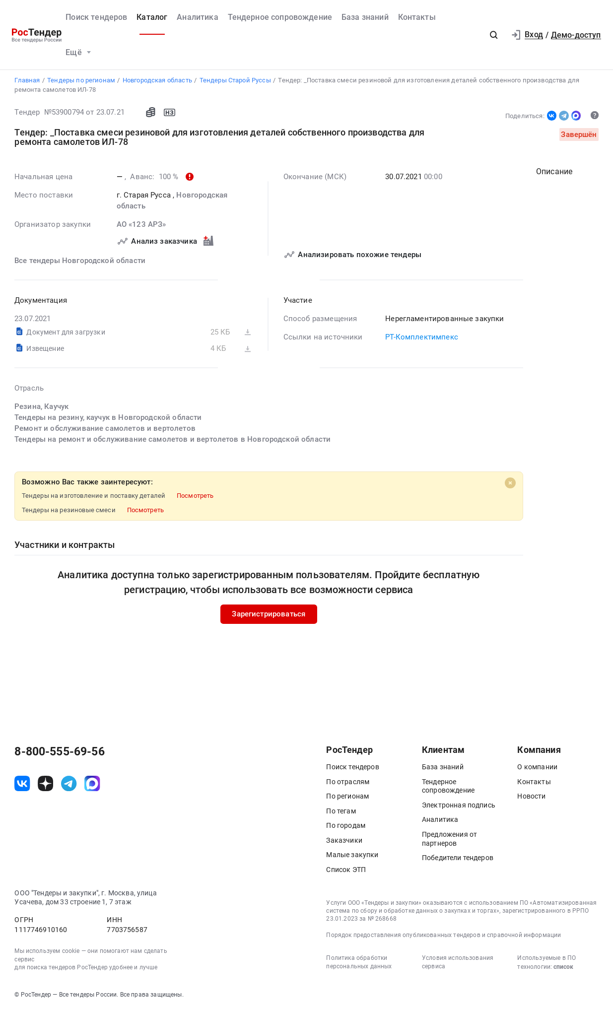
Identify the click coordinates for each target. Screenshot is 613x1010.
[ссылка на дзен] (45, 783)
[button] (493, 35)
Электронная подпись (458, 805)
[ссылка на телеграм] (68, 783)
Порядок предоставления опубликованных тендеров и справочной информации (443, 935)
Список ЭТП (346, 870)
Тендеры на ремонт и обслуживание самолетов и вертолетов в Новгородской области (172, 439)
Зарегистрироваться (269, 613)
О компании (537, 767)
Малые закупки (352, 855)
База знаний (365, 17)
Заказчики (344, 840)
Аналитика (197, 17)
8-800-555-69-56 (59, 751)
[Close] (510, 482)
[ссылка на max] (92, 783)
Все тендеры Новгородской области (79, 260)
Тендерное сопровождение (280, 17)
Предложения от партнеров (449, 838)
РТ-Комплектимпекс (422, 337)
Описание (554, 171)
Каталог (151, 17)
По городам (345, 825)
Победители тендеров (457, 858)
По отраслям (347, 782)
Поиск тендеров (96, 17)
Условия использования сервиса (457, 961)
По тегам (340, 811)
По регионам (347, 796)
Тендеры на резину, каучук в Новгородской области (108, 417)
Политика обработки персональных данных (359, 961)
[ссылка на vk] (22, 783)
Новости (531, 796)
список (563, 966)
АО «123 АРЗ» (141, 224)
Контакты (417, 17)
